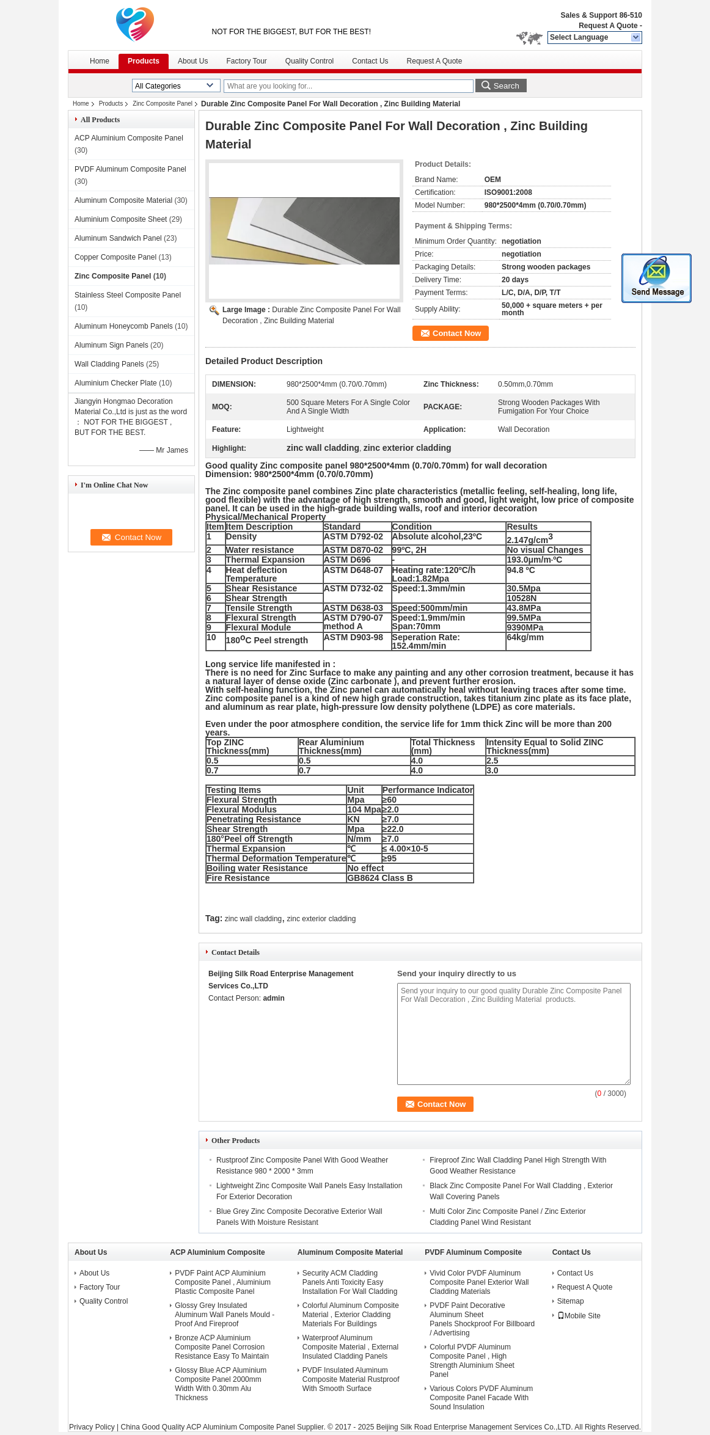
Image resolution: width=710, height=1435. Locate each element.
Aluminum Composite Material (123, 200)
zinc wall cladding (253, 919)
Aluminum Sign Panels (111, 345)
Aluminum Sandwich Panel (118, 238)
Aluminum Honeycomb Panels (124, 326)
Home (99, 61)
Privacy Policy (92, 1427)
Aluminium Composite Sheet (121, 219)
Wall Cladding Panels (109, 364)
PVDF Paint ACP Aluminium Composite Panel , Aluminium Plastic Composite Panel (223, 1282)
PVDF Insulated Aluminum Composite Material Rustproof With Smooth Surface (351, 1379)
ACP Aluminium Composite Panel (129, 138)
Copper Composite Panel (115, 257)
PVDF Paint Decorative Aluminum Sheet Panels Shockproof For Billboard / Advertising (482, 1319)
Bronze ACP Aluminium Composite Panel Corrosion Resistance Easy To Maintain (222, 1347)
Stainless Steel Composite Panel (128, 295)
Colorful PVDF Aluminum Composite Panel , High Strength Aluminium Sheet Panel (472, 1361)
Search (506, 85)
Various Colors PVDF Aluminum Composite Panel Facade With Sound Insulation (481, 1397)
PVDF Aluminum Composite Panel (130, 169)
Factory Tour (246, 61)
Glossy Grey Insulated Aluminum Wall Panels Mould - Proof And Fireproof (224, 1314)
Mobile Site (579, 1316)
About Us (193, 61)
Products (143, 61)
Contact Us (370, 61)
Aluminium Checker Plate (116, 383)
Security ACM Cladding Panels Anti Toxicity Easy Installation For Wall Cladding (350, 1282)
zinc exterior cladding (321, 919)
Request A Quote (608, 25)
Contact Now (457, 333)
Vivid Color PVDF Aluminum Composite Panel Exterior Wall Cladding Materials (479, 1282)
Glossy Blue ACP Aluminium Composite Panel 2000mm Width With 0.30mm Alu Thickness (220, 1384)
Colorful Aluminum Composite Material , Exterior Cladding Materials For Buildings (350, 1314)
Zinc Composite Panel (162, 103)
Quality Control (309, 61)
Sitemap (570, 1301)
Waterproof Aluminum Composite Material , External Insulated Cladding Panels (350, 1347)
